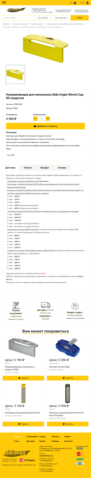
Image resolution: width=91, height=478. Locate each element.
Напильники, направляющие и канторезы (65, 24)
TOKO (15, 108)
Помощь (55, 441)
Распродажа (32, 436)
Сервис (67, 436)
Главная (5, 24)
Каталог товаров (20, 24)
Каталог (17, 436)
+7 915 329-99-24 (81, 12)
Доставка (41, 310)
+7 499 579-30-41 (62, 12)
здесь (43, 273)
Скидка (42, 436)
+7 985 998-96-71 (39, 10)
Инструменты (37, 24)
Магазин (55, 436)
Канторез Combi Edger (59, 367)
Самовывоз (45, 316)
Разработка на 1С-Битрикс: (18, 465)
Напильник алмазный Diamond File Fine (22, 413)
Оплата (42, 441)
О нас (16, 441)
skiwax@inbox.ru (46, 455)
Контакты (68, 441)
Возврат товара (74, 312)
